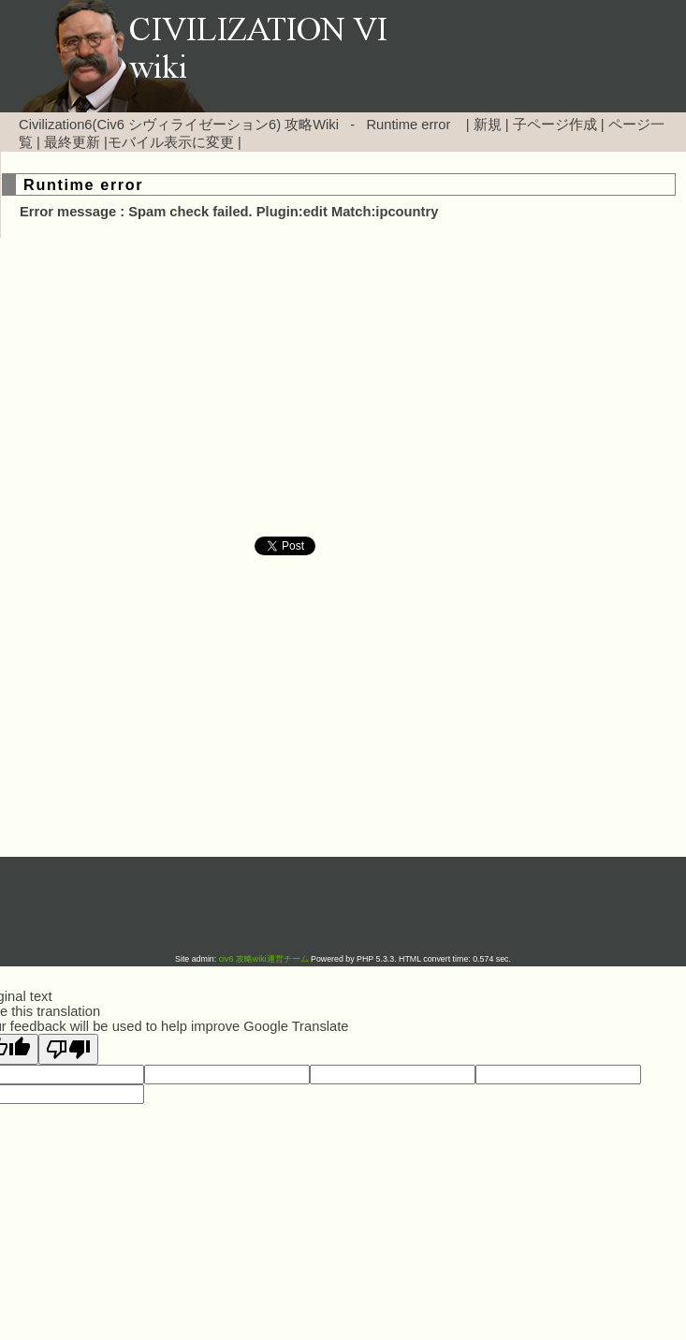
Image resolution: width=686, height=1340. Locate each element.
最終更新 (72, 142)
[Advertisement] (183, 388)
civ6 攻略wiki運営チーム (265, 959)
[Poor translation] (68, 1049)
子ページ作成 (555, 124)
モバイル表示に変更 (171, 142)
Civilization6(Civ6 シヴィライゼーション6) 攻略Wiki (179, 124)
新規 (488, 124)
